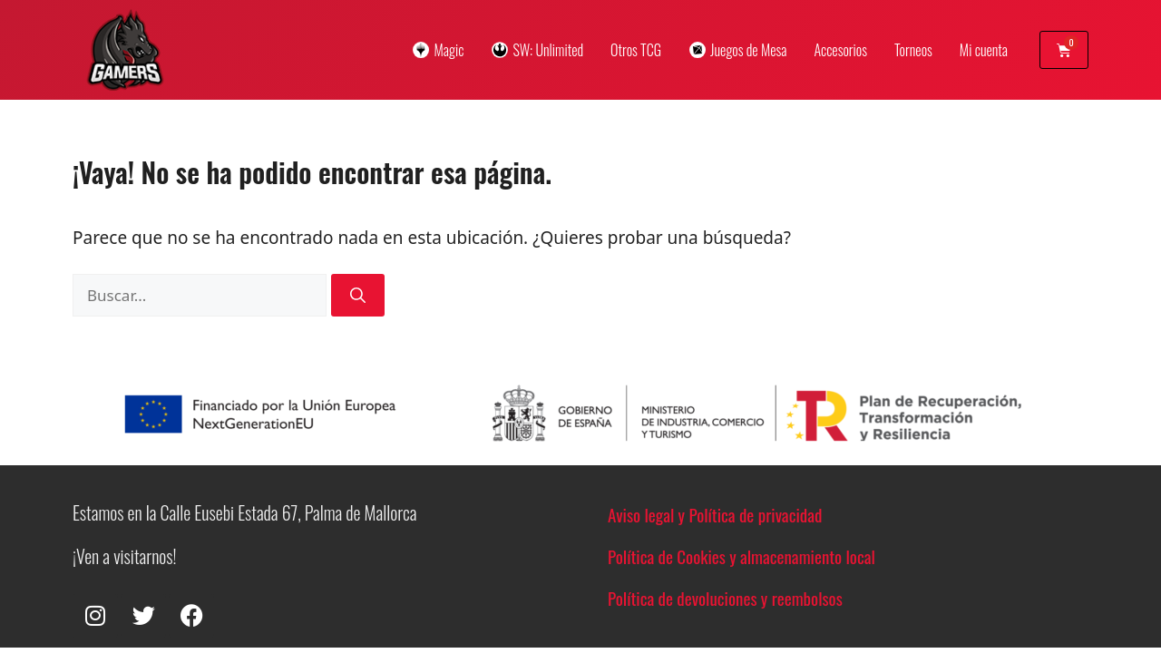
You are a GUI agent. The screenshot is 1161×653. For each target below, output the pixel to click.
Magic (437, 50)
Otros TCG (635, 50)
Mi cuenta (984, 50)
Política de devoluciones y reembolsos (725, 597)
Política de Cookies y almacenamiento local (741, 556)
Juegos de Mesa (737, 50)
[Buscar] (358, 295)
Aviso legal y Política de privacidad (715, 514)
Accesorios (840, 50)
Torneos (913, 50)
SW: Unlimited (537, 50)
